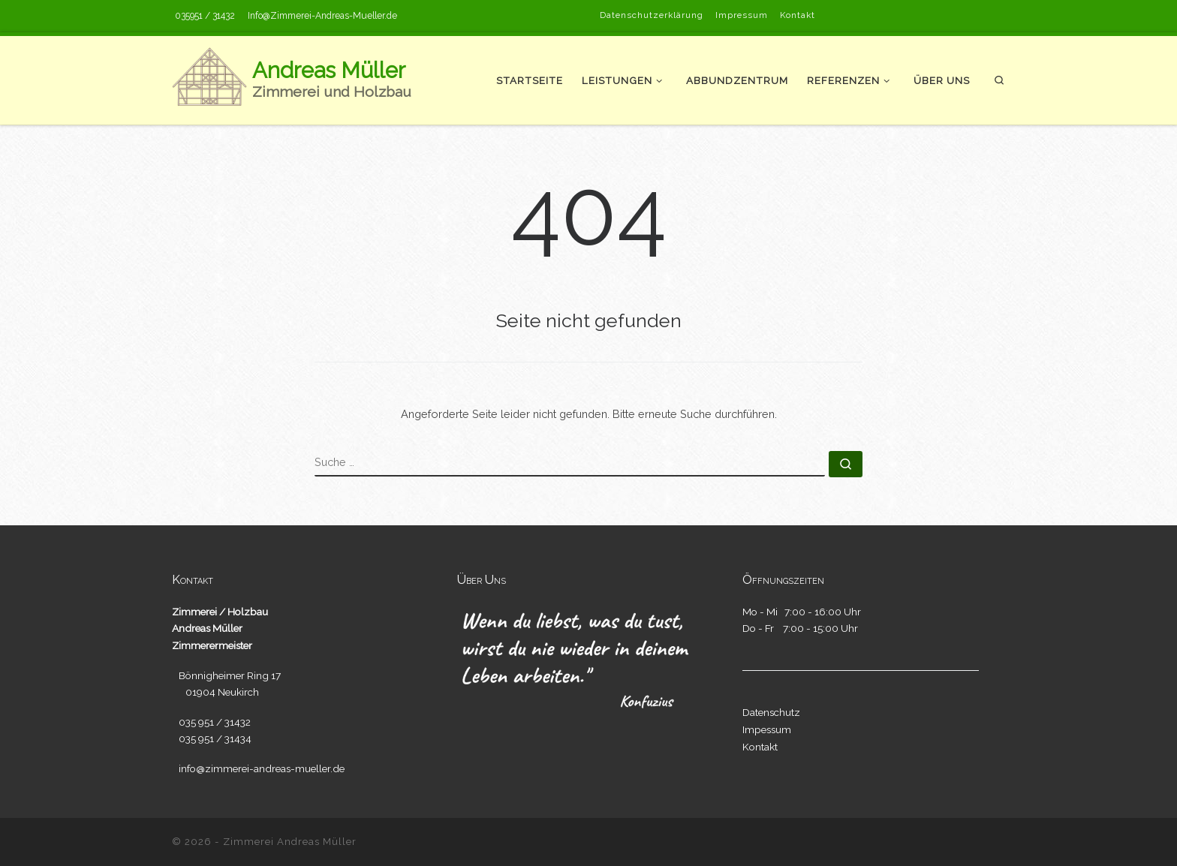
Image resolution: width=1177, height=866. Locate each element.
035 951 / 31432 (215, 722)
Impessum (766, 729)
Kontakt (760, 747)
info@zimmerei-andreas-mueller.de (262, 768)
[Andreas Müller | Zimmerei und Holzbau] (209, 79)
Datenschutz (771, 712)
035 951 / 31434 (215, 738)
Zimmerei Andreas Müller (290, 841)
